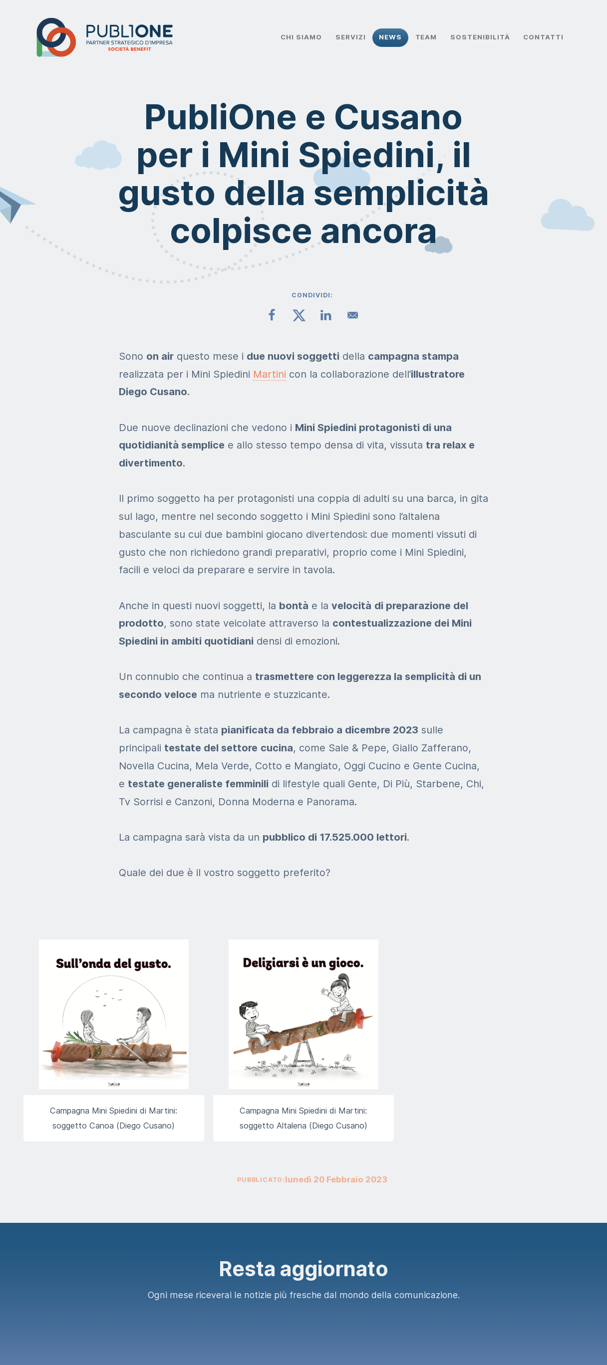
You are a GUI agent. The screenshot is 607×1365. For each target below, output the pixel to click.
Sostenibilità (480, 37)
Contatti (543, 37)
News (390, 37)
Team (426, 37)
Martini (269, 374)
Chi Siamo (301, 37)
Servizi (350, 37)
